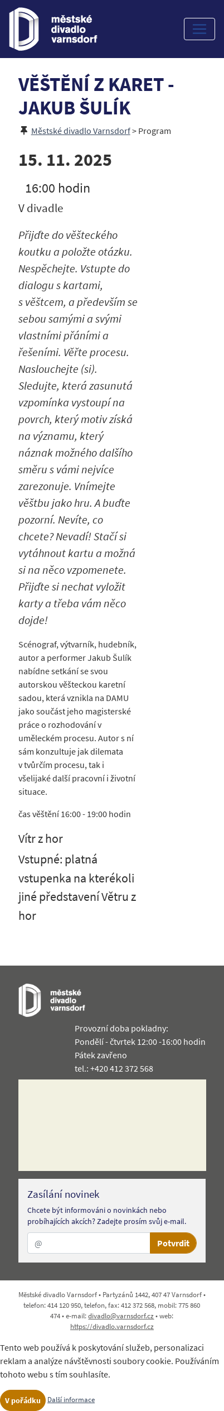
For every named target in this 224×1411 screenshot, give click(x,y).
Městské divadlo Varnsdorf (80, 130)
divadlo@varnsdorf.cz (121, 1315)
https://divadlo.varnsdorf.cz (112, 1326)
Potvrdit (173, 1243)
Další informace (71, 1399)
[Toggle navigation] (199, 29)
